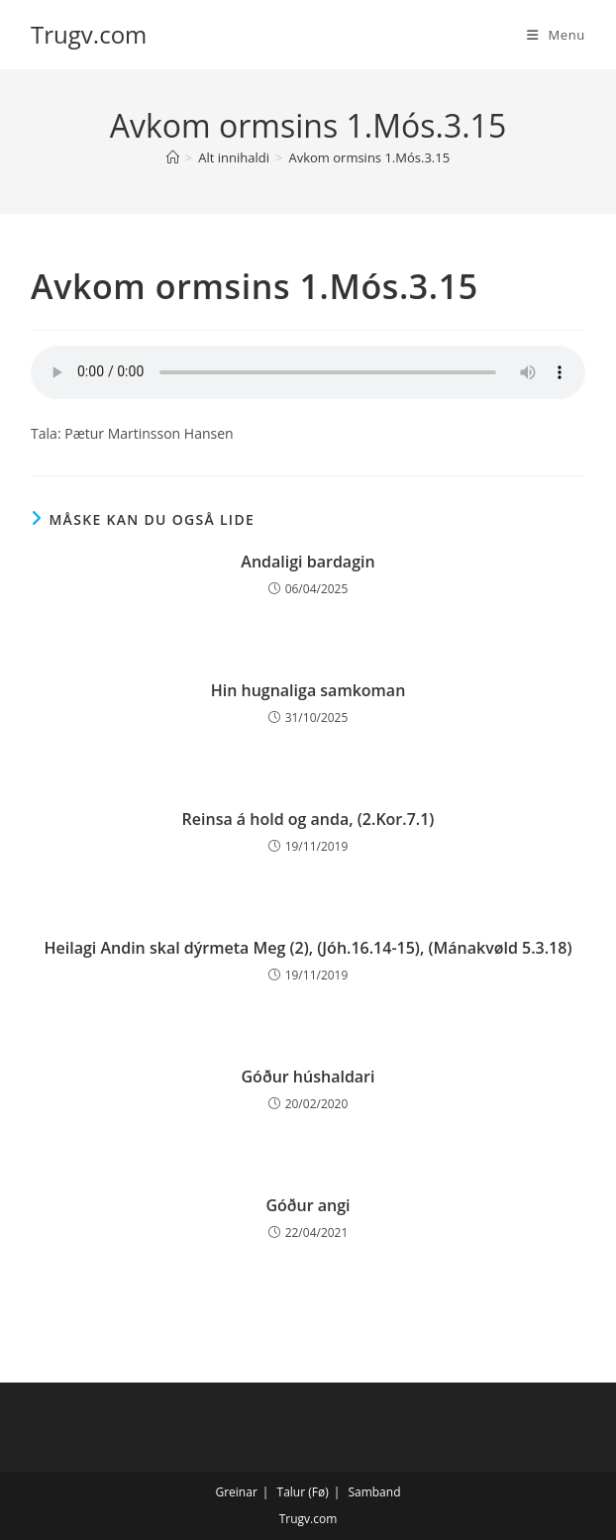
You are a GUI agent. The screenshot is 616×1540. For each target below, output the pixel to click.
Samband (374, 1492)
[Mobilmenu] (556, 35)
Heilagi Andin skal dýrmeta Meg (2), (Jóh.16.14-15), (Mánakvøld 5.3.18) (308, 948)
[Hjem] (172, 157)
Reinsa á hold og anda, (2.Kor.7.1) (308, 819)
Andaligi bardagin (307, 561)
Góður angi (307, 1205)
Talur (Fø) (303, 1492)
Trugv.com (89, 34)
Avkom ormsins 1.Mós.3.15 (369, 157)
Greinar (236, 1492)
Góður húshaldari (308, 1076)
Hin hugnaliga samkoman (308, 690)
